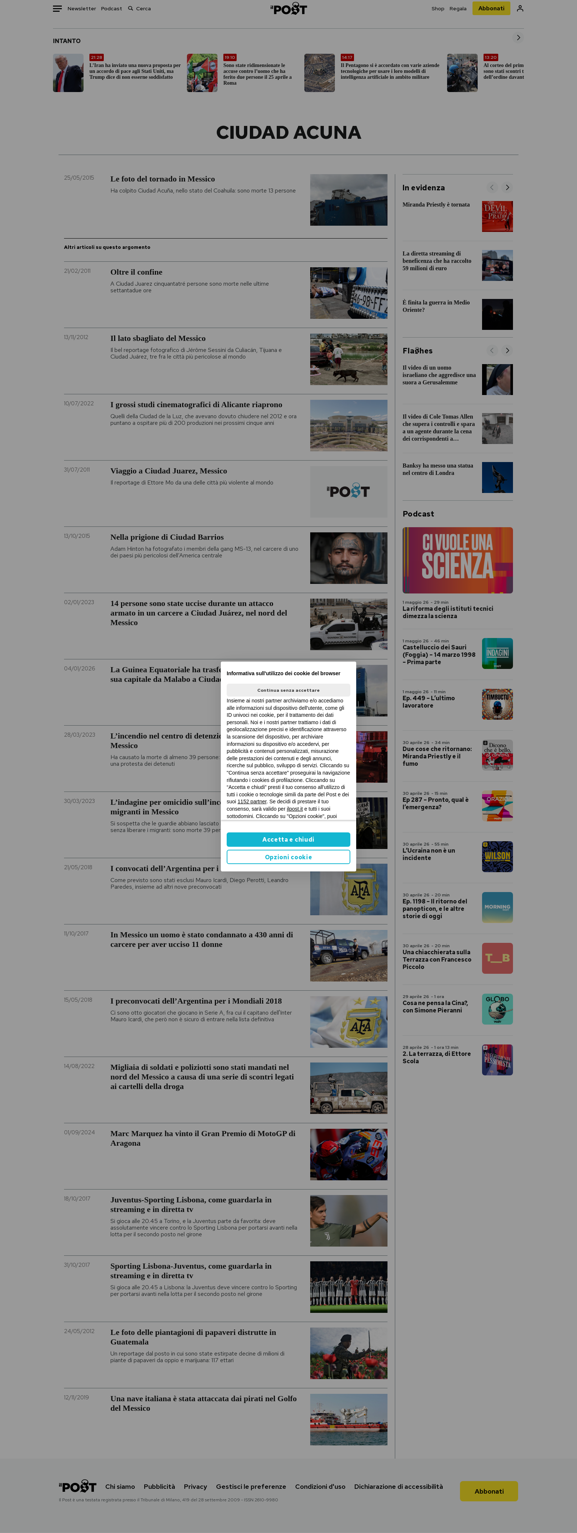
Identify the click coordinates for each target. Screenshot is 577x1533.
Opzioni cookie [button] (288, 857)
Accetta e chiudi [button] (288, 839)
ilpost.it (295, 809)
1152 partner (252, 801)
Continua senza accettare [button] (288, 690)
